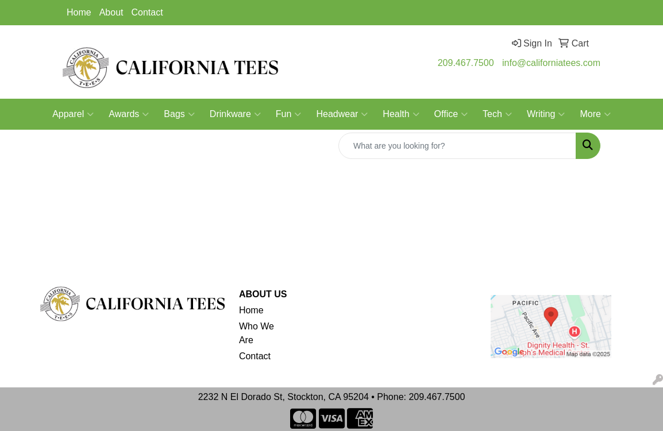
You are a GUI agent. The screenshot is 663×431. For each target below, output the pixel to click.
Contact (147, 12)
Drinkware (235, 114)
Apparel (73, 114)
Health (401, 114)
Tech (497, 114)
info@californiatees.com (551, 63)
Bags (179, 114)
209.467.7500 (466, 63)
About (111, 12)
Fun (289, 114)
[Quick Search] (457, 146)
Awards (129, 114)
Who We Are (256, 333)
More (595, 114)
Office (451, 114)
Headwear (342, 114)
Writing (546, 114)
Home (79, 12)
